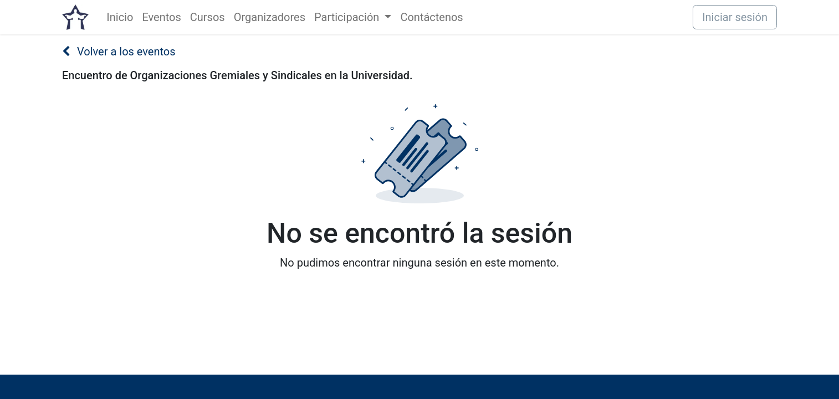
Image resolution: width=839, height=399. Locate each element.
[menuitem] (119, 17)
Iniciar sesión (735, 17)
